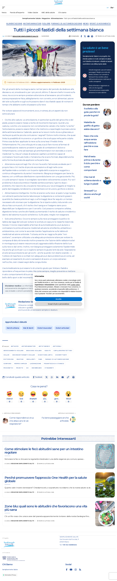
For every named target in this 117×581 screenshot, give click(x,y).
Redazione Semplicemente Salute (25, 36)
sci (27, 368)
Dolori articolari (62, 328)
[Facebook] (66, 569)
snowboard (37, 368)
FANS (40, 359)
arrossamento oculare (13, 350)
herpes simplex (20, 363)
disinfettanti (61, 355)
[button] (92, 36)
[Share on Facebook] (81, 36)
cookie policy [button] (75, 285)
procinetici (8, 368)
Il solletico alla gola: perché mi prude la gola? (92, 112)
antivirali (57, 346)
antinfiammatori (29, 346)
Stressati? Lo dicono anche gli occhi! (92, 194)
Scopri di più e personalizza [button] (58, 304)
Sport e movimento (100, 23)
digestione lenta (45, 355)
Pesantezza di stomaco (54, 363)
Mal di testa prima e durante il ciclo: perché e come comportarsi (92, 163)
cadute (48, 350)
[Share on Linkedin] (57, 377)
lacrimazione (35, 363)
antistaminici (44, 346)
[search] (107, 7)
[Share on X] (84, 36)
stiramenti (49, 368)
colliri (6, 355)
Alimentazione (14, 23)
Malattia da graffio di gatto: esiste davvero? (92, 125)
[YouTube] (71, 569)
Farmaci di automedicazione (66, 23)
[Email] (88, 36)
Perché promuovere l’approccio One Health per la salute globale (46, 479)
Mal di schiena (13, 328)
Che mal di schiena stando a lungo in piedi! (92, 180)
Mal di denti (28, 328)
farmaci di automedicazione (57, 359)
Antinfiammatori (32, 23)
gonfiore (7, 363)
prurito (19, 368)
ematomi (20, 359)
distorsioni (9, 359)
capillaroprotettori (63, 350)
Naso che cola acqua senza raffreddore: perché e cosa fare (91, 143)
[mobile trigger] (4, 7)
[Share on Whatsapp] (51, 377)
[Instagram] (75, 569)
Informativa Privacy (10, 575)
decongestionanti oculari (23, 355)
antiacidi (15, 346)
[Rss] (80, 569)
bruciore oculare (34, 350)
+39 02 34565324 (69, 545)
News (86, 23)
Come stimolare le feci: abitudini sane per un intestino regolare (44, 450)
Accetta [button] (58, 299)
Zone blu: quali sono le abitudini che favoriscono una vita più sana (46, 508)
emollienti (31, 359)
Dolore (46, 23)
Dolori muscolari (44, 328)
